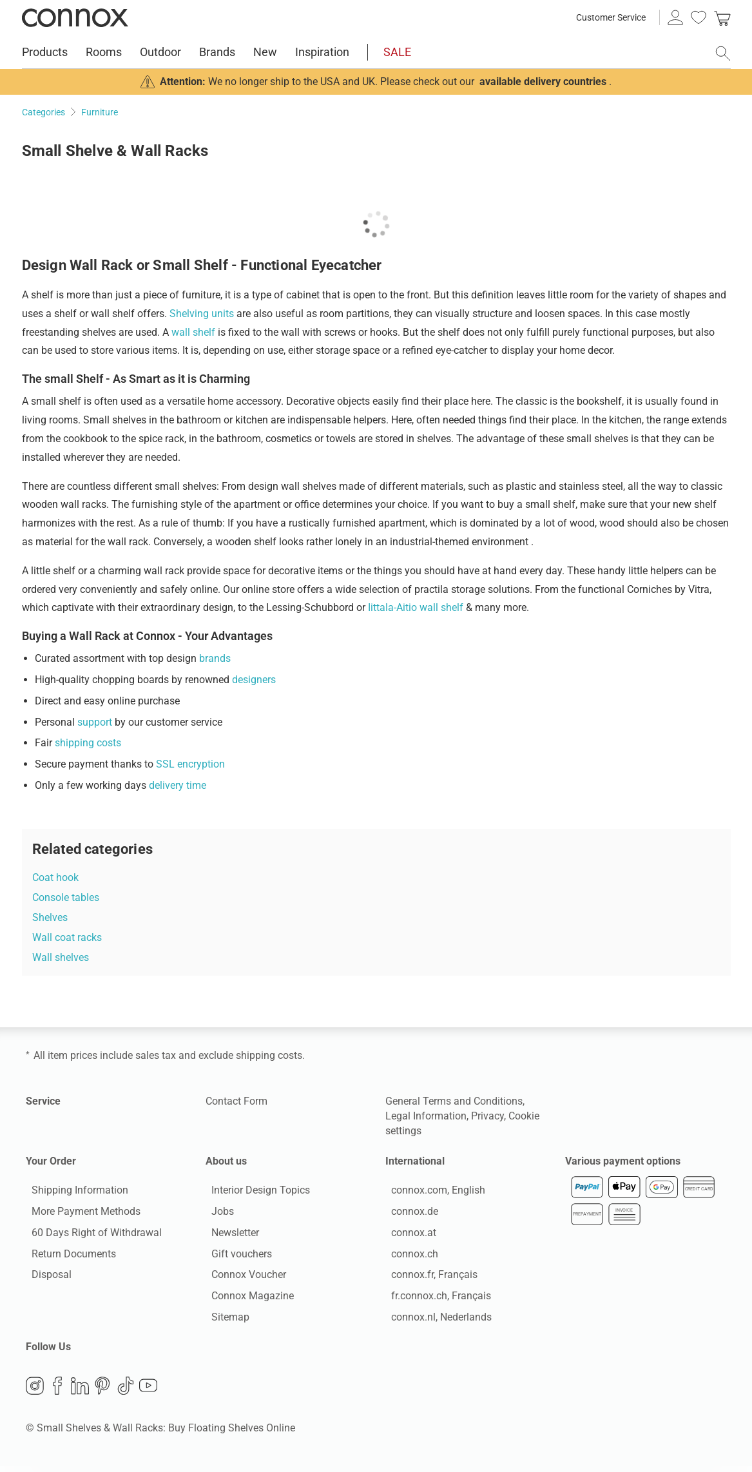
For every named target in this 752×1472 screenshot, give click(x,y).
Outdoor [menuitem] (160, 52)
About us (226, 1161)
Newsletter (229, 1235)
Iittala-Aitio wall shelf (415, 607)
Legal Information (426, 1116)
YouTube (148, 1391)
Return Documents (68, 1256)
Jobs (217, 1214)
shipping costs (88, 743)
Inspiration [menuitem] (322, 52)
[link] (722, 17)
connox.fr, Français (428, 1278)
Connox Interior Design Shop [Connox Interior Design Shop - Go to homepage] (75, 17)
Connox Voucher (243, 1278)
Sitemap (225, 1319)
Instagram (35, 1391)
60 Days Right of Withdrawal (91, 1235)
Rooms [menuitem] (104, 52)
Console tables (65, 897)
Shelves (50, 917)
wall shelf (193, 332)
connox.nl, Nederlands (435, 1319)
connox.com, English (432, 1193)
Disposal (46, 1278)
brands (215, 658)
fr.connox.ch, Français (435, 1299)
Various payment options (622, 1161)
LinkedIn (80, 1391)
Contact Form (236, 1101)
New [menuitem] (265, 52)
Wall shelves (60, 957)
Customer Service (611, 17)
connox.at (407, 1235)
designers (254, 679)
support (94, 722)
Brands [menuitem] (217, 52)
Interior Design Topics (255, 1193)
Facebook (57, 1391)
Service (43, 1101)
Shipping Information (74, 1193)
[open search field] (723, 53)
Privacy (487, 1116)
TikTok (126, 1391)
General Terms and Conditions (454, 1101)
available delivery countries (542, 81)
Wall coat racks (67, 937)
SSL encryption (190, 764)
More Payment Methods (80, 1214)
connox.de (408, 1214)
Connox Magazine (247, 1299)
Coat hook (55, 877)
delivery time (177, 785)
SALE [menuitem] (397, 52)
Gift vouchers (236, 1256)
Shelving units (201, 313)
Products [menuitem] (45, 52)
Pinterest (102, 1391)
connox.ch (408, 1256)
